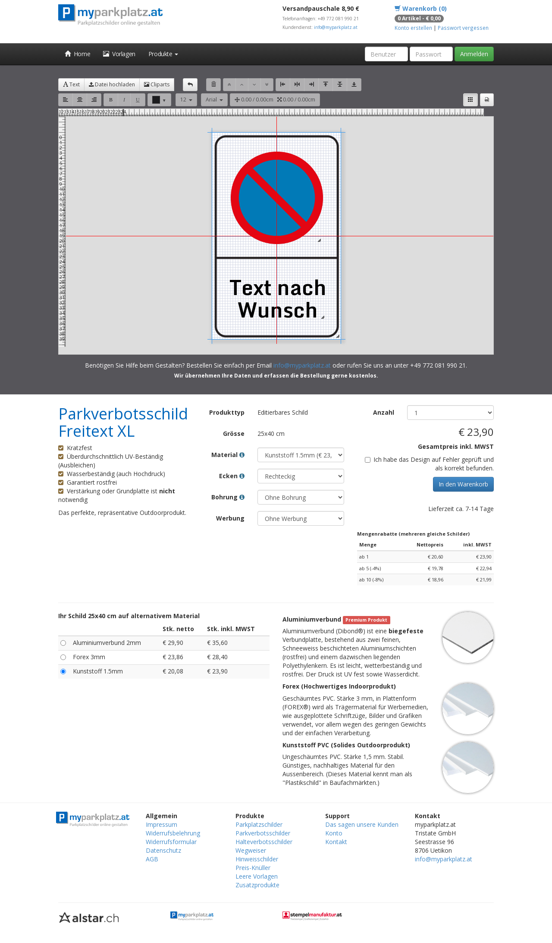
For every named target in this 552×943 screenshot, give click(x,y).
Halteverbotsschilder (263, 842)
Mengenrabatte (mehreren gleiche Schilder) (413, 533)
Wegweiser (250, 850)
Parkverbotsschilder (262, 833)
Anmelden (474, 54)
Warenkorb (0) (421, 8)
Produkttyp (227, 412)
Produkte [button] (163, 54)
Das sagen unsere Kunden (361, 824)
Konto (333, 833)
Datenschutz (163, 850)
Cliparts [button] (156, 84)
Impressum (161, 824)
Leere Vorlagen (256, 876)
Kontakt (336, 842)
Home (77, 54)
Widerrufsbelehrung (173, 833)
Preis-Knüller (252, 868)
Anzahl (383, 412)
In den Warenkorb (463, 484)
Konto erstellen (413, 27)
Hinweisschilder (256, 859)
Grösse (234, 433)
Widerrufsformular (171, 842)
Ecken (232, 476)
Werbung (230, 518)
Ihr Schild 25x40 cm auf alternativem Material (129, 616)
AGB (152, 859)
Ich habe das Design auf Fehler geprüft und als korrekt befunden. (429, 463)
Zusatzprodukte (257, 885)
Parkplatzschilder (258, 824)
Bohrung (228, 497)
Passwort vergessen (463, 27)
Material (228, 455)
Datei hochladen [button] (112, 84)
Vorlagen (119, 54)
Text (71, 84)
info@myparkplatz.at (336, 27)
